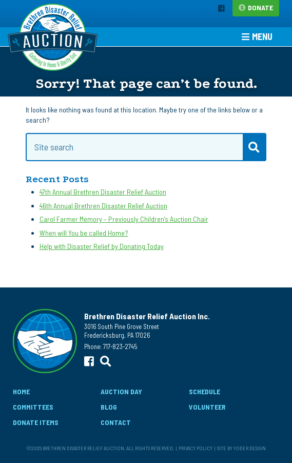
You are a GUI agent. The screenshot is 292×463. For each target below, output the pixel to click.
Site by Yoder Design (241, 448)
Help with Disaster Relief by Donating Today (102, 246)
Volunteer (207, 406)
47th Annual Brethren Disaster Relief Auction (103, 191)
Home (21, 391)
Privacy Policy (195, 448)
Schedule (204, 391)
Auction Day (121, 391)
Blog (109, 406)
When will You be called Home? (84, 232)
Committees (33, 406)
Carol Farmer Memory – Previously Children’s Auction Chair (124, 219)
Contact (116, 422)
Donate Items (36, 422)
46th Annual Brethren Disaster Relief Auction (103, 205)
